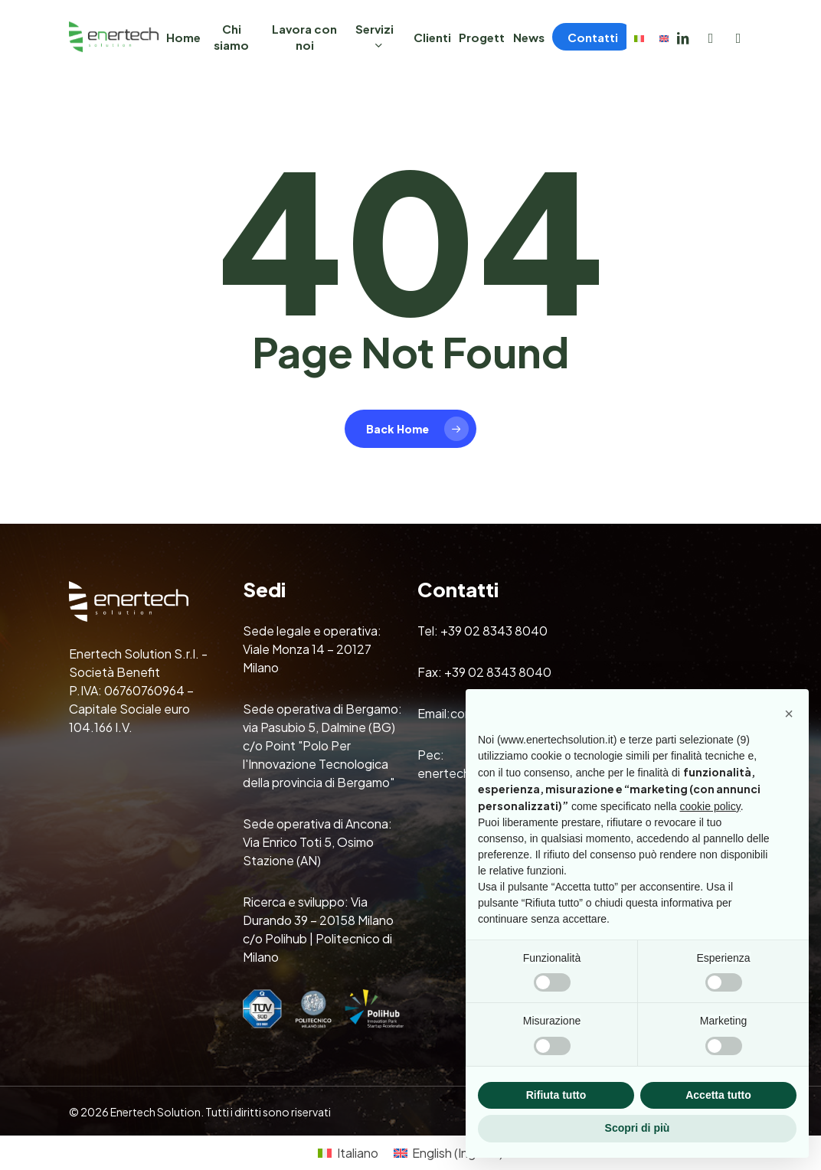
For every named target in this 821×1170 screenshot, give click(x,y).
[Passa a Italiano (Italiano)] (347, 1153)
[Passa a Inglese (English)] (448, 1153)
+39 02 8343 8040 (494, 631)
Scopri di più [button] (637, 1128)
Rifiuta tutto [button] (556, 1095)
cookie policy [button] (710, 806)
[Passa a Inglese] (664, 37)
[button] (789, 713)
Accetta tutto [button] (718, 1095)
